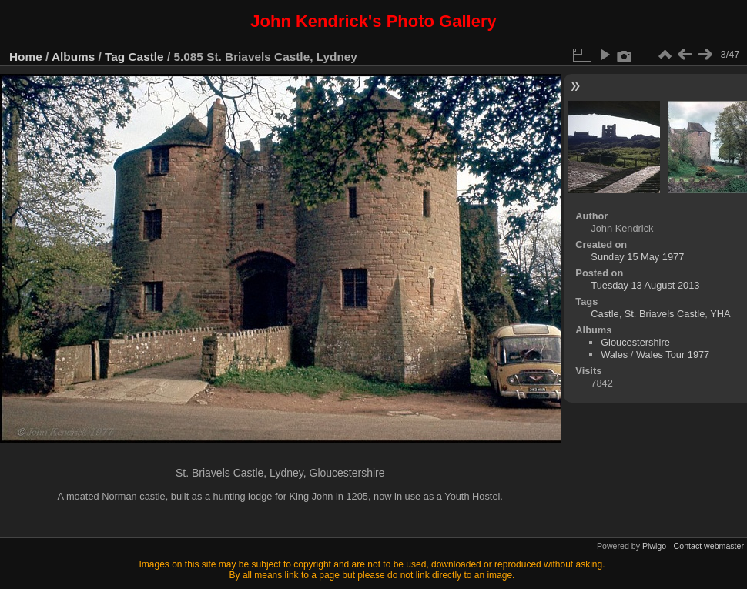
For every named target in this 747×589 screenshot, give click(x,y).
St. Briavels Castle (665, 314)
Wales (614, 354)
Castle (146, 56)
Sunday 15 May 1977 (637, 257)
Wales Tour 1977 (672, 354)
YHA (720, 314)
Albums (73, 56)
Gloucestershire (635, 342)
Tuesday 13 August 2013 (645, 285)
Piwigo (654, 546)
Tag (115, 56)
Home (25, 56)
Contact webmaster (709, 546)
